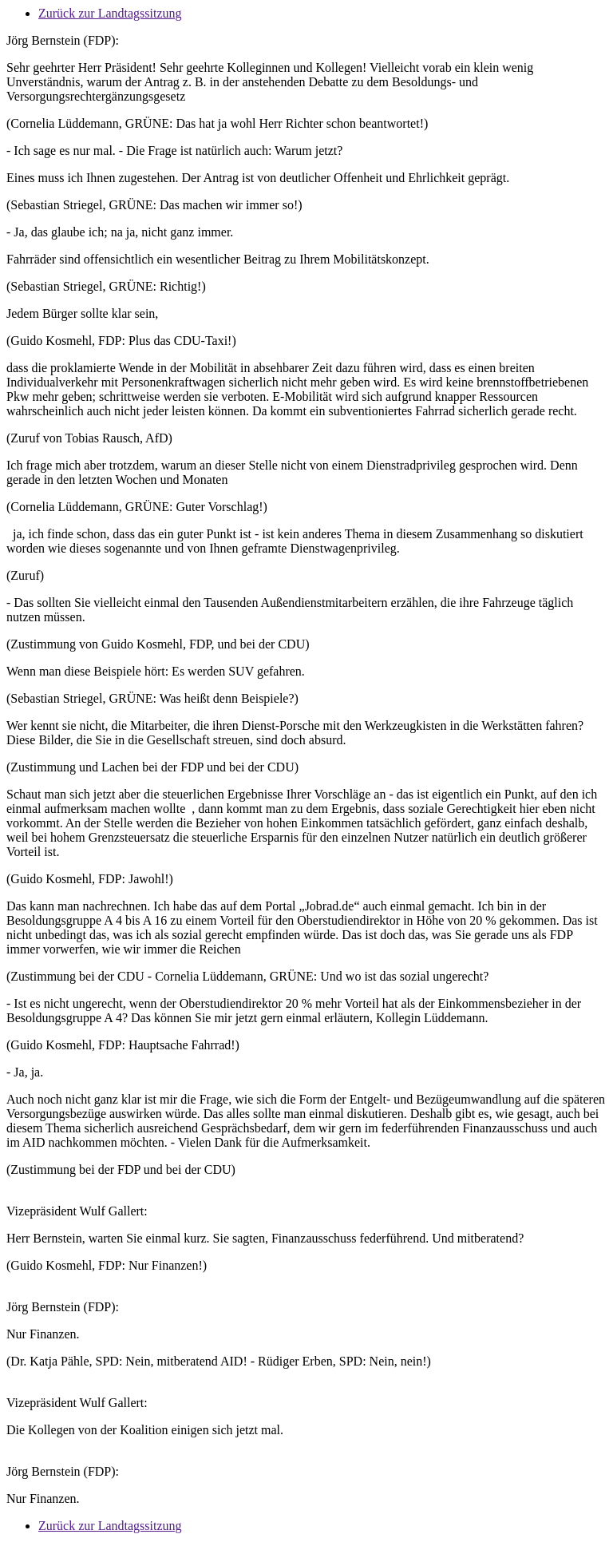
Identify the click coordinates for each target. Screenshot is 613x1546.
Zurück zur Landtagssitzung (110, 13)
